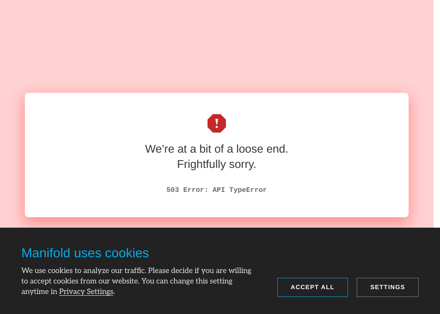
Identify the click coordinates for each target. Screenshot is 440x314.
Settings (387, 286)
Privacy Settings (86, 291)
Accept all (313, 286)
